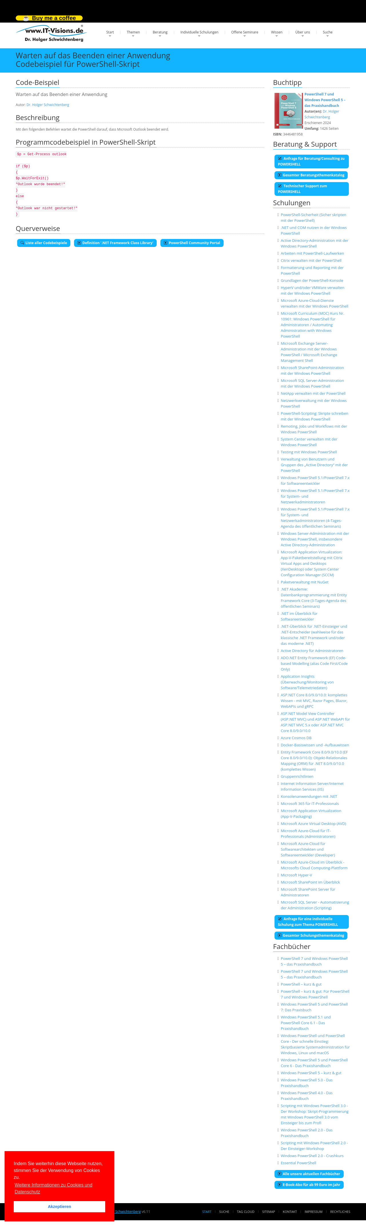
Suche (328, 32)
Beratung (160, 32)
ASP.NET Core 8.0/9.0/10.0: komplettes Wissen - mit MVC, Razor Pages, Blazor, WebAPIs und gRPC (314, 700)
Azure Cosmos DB (296, 737)
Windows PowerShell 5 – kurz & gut (311, 1072)
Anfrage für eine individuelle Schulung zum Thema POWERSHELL (308, 921)
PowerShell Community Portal (192, 242)
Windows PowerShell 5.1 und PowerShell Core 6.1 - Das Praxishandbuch (306, 1022)
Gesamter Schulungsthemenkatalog (311, 935)
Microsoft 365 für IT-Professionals (310, 803)
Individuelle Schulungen (199, 32)
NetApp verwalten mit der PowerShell (313, 393)
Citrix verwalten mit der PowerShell (311, 260)
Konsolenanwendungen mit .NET (309, 796)
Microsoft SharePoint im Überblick (310, 882)
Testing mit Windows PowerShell (309, 451)
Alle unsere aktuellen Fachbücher (309, 1173)
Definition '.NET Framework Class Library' (115, 242)
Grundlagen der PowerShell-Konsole (312, 280)
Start (110, 32)
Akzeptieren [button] (59, 1206)
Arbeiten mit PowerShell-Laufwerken (312, 253)
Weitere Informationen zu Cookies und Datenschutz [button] (53, 1188)
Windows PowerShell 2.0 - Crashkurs (312, 1155)
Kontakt (290, 1211)
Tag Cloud (245, 1211)
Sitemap (268, 1211)
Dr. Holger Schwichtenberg (48, 104)
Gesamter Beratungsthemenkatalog (311, 175)
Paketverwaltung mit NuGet (305, 582)
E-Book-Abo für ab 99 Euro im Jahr (309, 1184)
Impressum (313, 1211)
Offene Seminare (244, 32)
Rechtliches (340, 1211)
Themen (133, 32)
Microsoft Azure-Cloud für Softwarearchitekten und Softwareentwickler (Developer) (308, 849)
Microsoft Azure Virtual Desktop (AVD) (313, 823)
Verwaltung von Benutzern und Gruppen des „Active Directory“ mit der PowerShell (314, 464)
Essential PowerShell (298, 1162)
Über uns (302, 32)
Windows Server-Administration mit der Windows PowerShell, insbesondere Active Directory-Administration (315, 539)
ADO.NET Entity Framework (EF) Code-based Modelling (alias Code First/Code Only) (314, 663)
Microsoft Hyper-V (296, 875)
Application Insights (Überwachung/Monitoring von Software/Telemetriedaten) (307, 682)
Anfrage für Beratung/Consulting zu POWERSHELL (311, 161)
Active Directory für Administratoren (312, 650)
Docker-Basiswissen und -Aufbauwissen (315, 744)
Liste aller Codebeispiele (44, 242)
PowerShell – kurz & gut (301, 984)
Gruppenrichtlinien (297, 776)
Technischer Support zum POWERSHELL (302, 189)
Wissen (277, 32)
